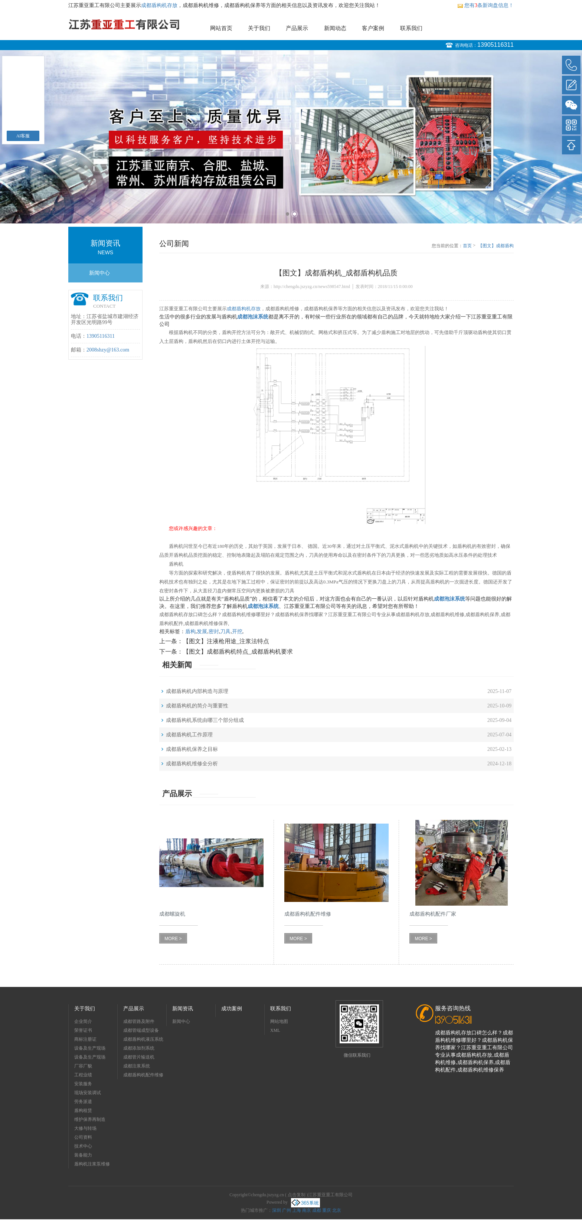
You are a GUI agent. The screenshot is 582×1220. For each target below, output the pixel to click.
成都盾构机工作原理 (189, 734)
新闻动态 (335, 28)
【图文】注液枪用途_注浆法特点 (226, 641)
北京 (336, 1210)
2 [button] (294, 214)
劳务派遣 (83, 1101)
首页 (467, 245)
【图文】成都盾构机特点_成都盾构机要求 (238, 651)
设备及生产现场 (89, 1048)
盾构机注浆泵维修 (92, 1164)
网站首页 (221, 28)
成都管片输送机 (138, 1057)
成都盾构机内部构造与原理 (197, 691)
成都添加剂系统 (138, 1048)
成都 (316, 1210)
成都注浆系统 (136, 1066)
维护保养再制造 (89, 1119)
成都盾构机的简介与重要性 (197, 706)
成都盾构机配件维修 (143, 1074)
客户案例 (373, 28)
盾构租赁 (83, 1110)
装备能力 (83, 1155)
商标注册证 (85, 1039)
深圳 (276, 1210)
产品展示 (297, 28)
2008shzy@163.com (107, 350)
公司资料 (83, 1137)
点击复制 (296, 1194)
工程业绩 (83, 1074)
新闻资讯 (182, 1008)
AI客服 (23, 135)
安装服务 (83, 1083)
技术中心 (83, 1146)
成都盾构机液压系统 (143, 1039)
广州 (286, 1210)
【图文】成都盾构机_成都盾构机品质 (496, 246)
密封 (214, 631)
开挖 (237, 631)
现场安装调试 (87, 1092)
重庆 (326, 1210)
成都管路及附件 (138, 1021)
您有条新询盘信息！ (485, 5)
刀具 (225, 631)
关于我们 (259, 28)
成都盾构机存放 (159, 5)
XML (275, 1030)
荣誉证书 (83, 1030)
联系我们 (411, 28)
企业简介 (83, 1021)
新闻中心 (99, 273)
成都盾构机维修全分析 (192, 763)
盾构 (190, 631)
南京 (306, 1210)
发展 (202, 631)
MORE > (173, 938)
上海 (296, 1210)
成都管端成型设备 (141, 1030)
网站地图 (279, 1021)
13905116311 (495, 45)
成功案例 (231, 1008)
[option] (291, 136)
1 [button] (287, 214)
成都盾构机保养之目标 (192, 749)
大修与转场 (85, 1128)
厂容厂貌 (83, 1066)
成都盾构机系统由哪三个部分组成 (205, 720)
